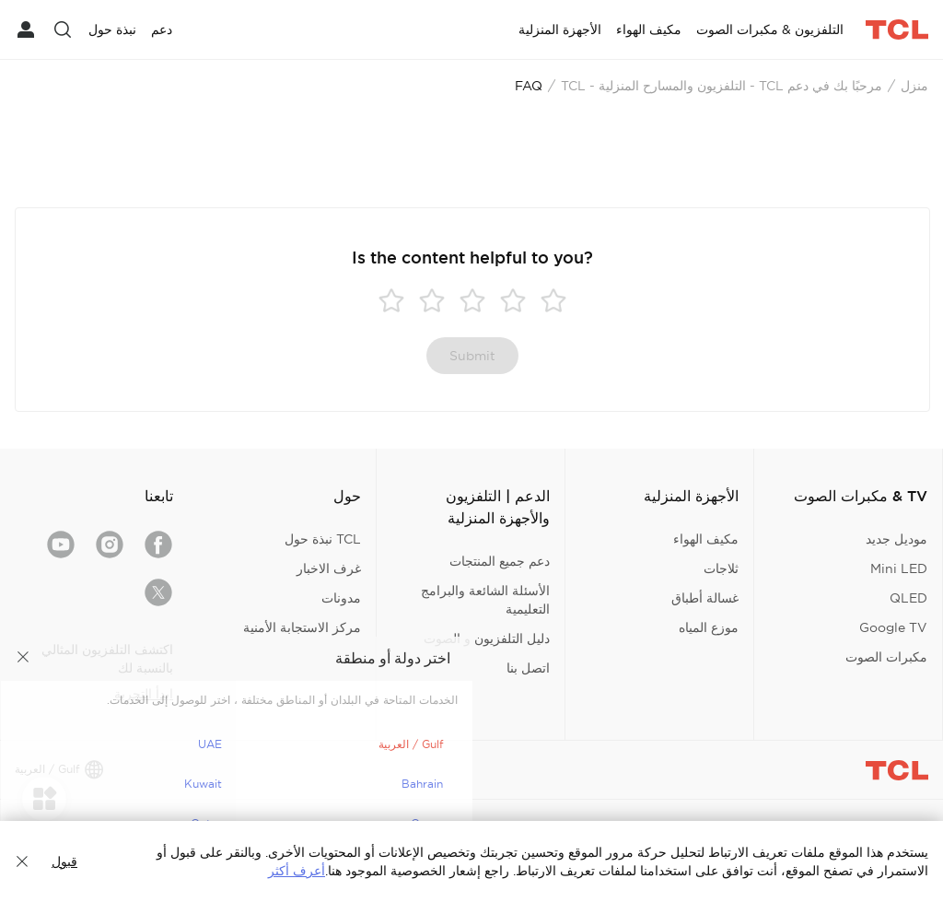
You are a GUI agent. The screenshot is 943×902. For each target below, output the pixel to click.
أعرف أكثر (296, 870)
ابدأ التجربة (143, 693)
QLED (908, 598)
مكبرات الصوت (886, 657)
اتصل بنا (528, 668)
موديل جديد (896, 539)
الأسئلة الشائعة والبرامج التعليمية (485, 599)
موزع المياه (709, 627)
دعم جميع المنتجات (499, 561)
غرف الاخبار (329, 568)
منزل (914, 85)
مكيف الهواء (706, 539)
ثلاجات (721, 568)
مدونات (341, 598)
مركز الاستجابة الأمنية (302, 627)
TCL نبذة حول (323, 539)
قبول (64, 861)
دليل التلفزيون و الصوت (487, 638)
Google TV (893, 627)
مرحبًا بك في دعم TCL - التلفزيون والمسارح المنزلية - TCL (721, 85)
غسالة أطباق (705, 598)
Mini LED (898, 568)
